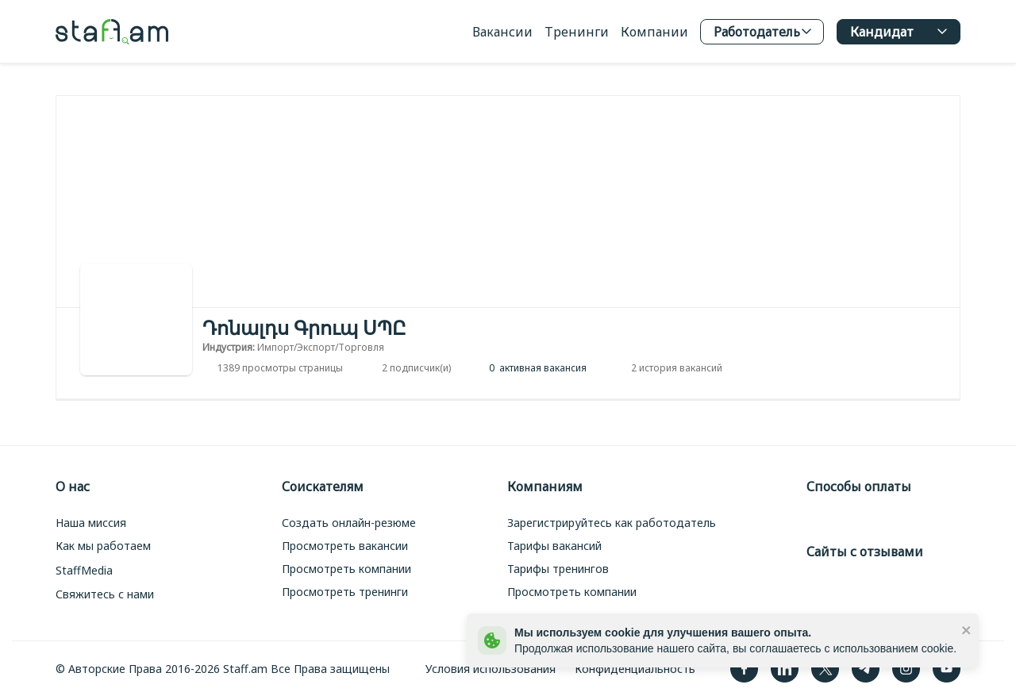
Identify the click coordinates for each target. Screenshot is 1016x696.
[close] (966, 629)
